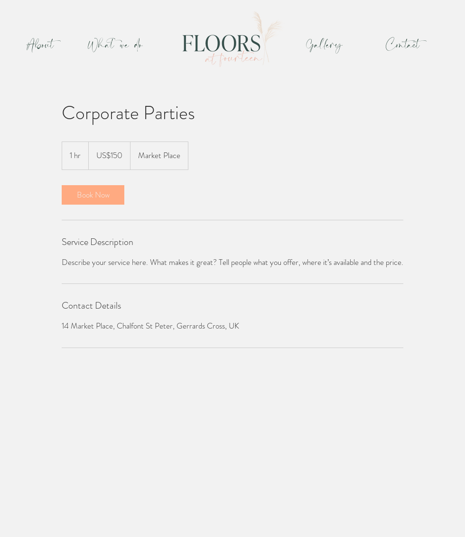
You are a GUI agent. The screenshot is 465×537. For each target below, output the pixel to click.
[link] (93, 195)
